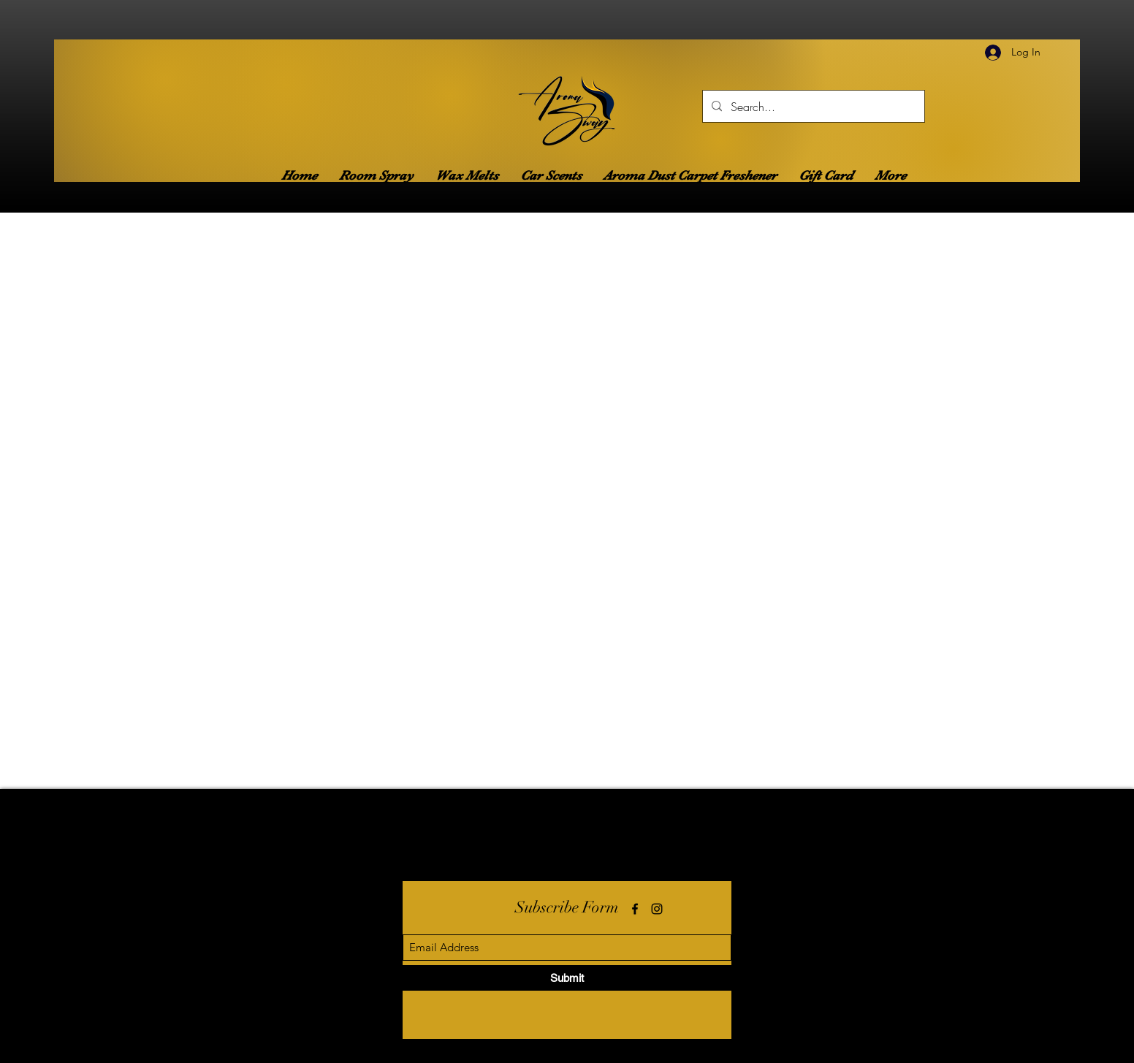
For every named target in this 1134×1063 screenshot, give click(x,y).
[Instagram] (657, 909)
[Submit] (567, 978)
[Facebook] (635, 909)
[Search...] (812, 107)
